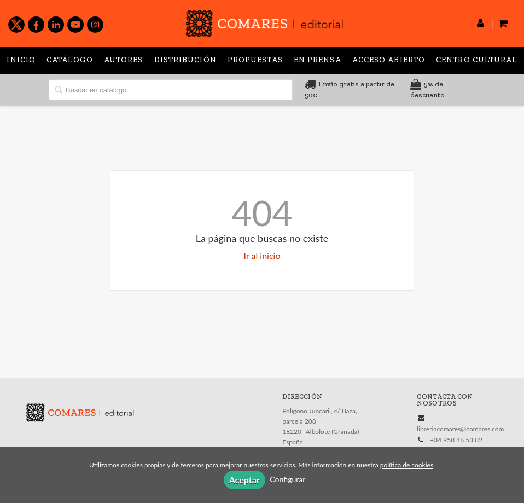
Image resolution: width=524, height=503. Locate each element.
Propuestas (255, 60)
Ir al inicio (262, 255)
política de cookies (406, 465)
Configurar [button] (287, 479)
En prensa (317, 60)
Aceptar (244, 480)
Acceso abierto (388, 60)
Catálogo (69, 60)
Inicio (21, 60)
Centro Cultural (476, 60)
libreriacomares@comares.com (460, 429)
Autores (123, 60)
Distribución (185, 60)
